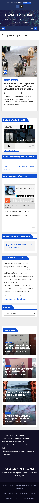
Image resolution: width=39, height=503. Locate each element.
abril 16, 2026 (12, 351)
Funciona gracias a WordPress (13, 485)
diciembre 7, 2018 (12, 93)
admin (24, 93)
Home (6, 493)
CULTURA (8, 365)
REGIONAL (14, 80)
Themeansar (19, 488)
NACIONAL (7, 80)
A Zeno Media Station (11, 150)
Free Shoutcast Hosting (13, 166)
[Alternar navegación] (18, 28)
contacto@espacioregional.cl (15, 299)
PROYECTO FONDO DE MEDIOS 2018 (22, 498)
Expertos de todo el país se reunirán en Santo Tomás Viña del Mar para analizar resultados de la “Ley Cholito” (19, 89)
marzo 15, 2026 (13, 375)
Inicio (7, 498)
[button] (32, 28)
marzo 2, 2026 (13, 422)
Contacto (32, 493)
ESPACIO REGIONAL (19, 15)
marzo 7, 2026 (12, 398)
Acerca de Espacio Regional (18, 493)
